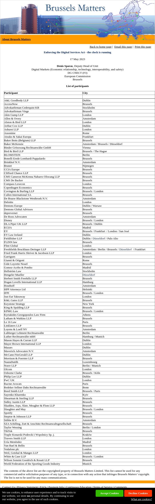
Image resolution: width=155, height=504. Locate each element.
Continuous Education (78, 487)
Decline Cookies (138, 493)
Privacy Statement (27, 487)
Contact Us (8, 487)
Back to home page (101, 46)
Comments (121, 487)
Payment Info (56, 487)
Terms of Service (103, 487)
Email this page (123, 46)
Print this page (143, 46)
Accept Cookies (109, 493)
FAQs (43, 487)
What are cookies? (141, 499)
